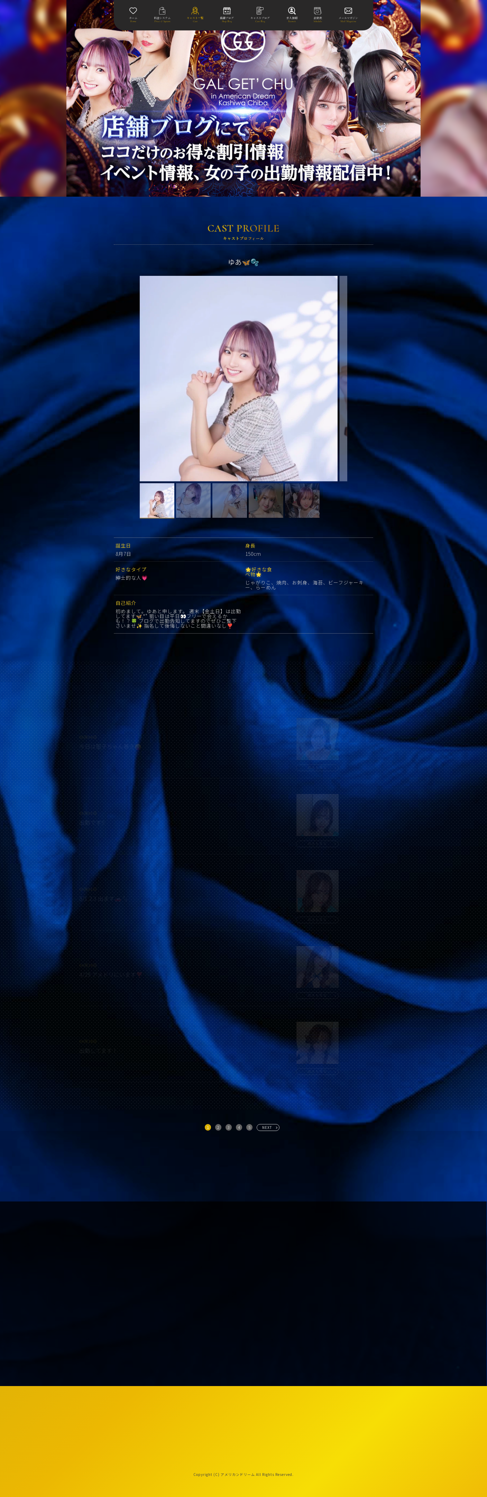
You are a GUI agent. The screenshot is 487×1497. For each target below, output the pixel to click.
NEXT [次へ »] (267, 1127)
